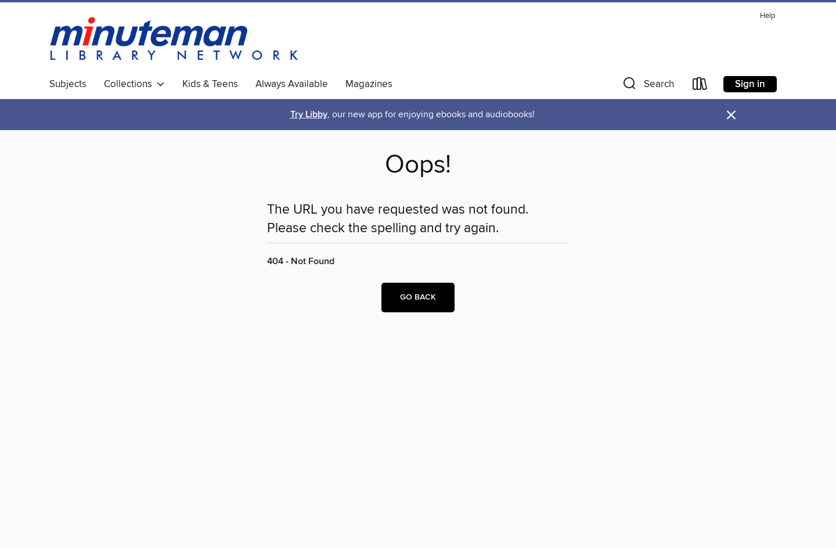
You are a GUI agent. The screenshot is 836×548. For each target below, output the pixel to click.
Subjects (68, 84)
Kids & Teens (210, 84)
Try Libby (308, 115)
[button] (647, 86)
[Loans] (700, 86)
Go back (418, 297)
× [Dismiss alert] (731, 115)
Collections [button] (134, 84)
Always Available (291, 84)
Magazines (368, 84)
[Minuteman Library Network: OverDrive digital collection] (175, 40)
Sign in (750, 84)
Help (767, 16)
